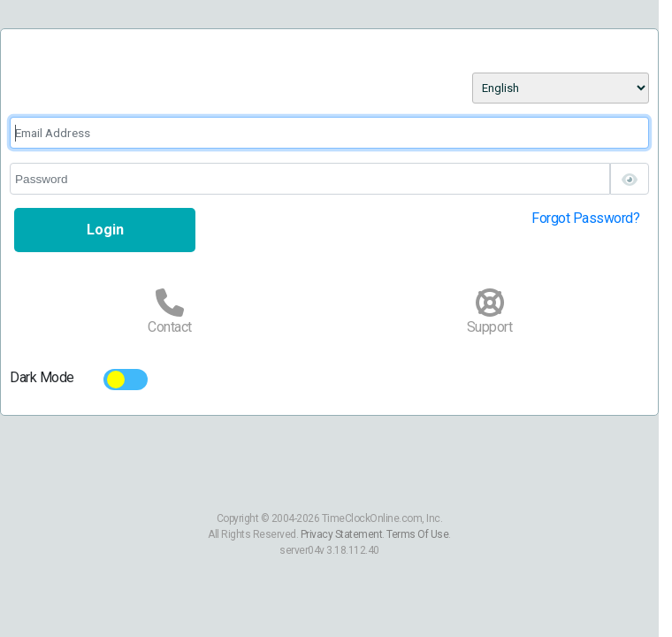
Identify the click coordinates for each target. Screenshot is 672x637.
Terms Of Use (417, 534)
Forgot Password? (585, 218)
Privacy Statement (342, 534)
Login (105, 229)
